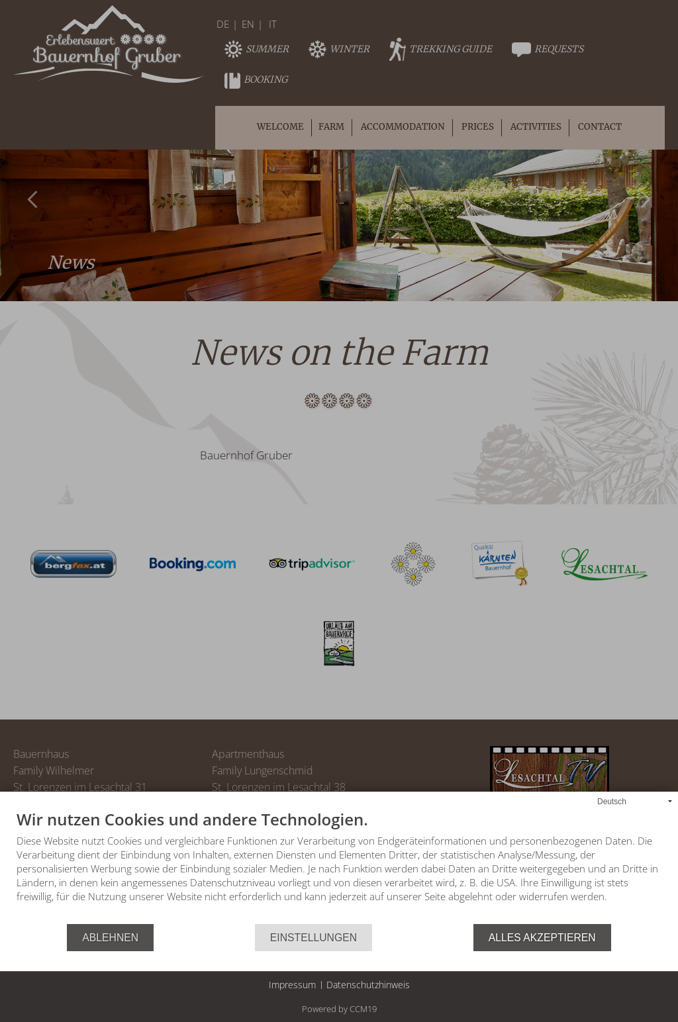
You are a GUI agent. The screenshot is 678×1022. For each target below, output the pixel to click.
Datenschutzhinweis (368, 984)
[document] (339, 867)
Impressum (292, 984)
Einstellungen (313, 937)
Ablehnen (110, 937)
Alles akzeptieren (542, 937)
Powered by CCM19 (339, 1009)
